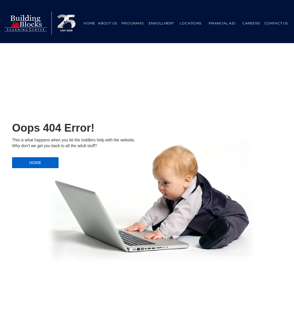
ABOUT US (107, 23)
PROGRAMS (132, 23)
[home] (40, 23)
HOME (89, 23)
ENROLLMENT (161, 23)
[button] (132, 23)
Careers (251, 23)
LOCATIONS (190, 23)
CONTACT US (276, 23)
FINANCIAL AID (222, 23)
